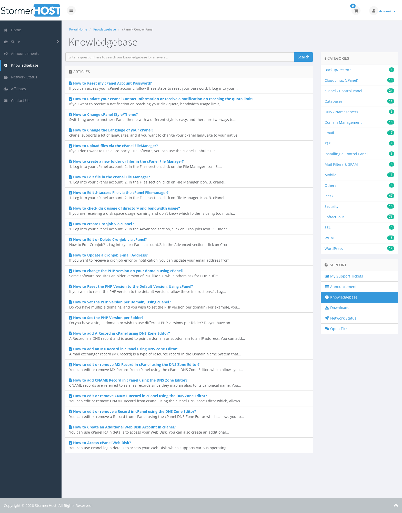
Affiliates (15, 88)
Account (387, 11)
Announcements (21, 53)
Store (12, 41)
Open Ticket (338, 328)
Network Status (20, 77)
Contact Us (16, 100)
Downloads (337, 307)
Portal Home (78, 29)
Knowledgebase (21, 65)
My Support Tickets (344, 276)
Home (12, 29)
